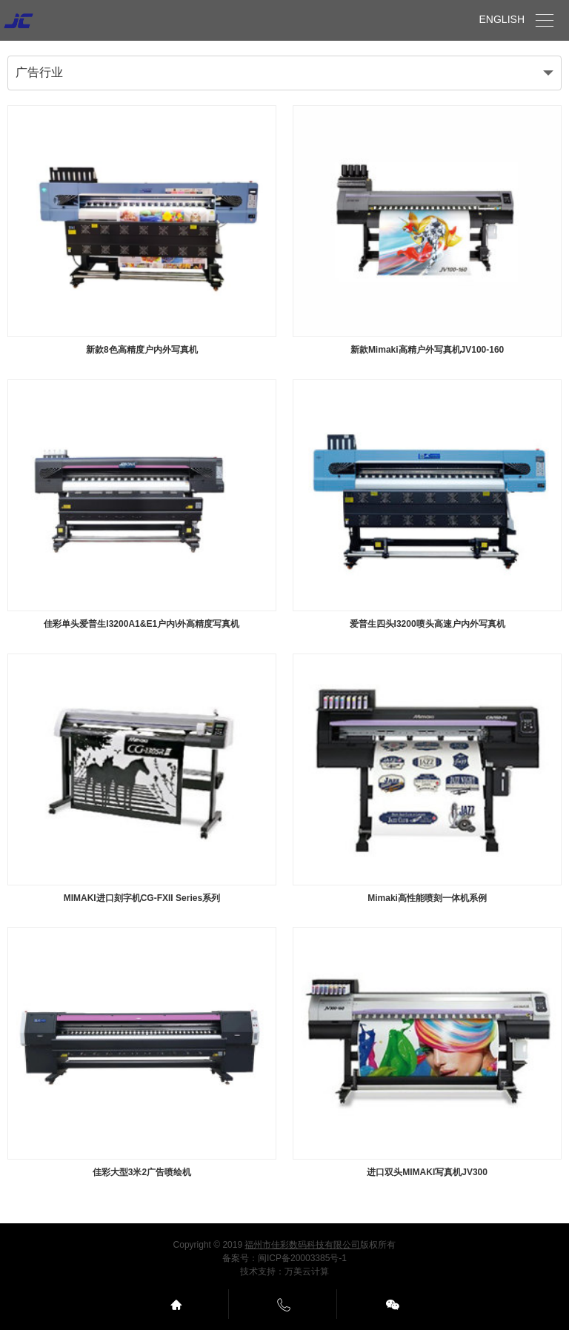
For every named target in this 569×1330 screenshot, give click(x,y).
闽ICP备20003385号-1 (302, 1258)
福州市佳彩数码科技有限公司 (302, 1245)
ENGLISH (502, 19)
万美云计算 (306, 1271)
